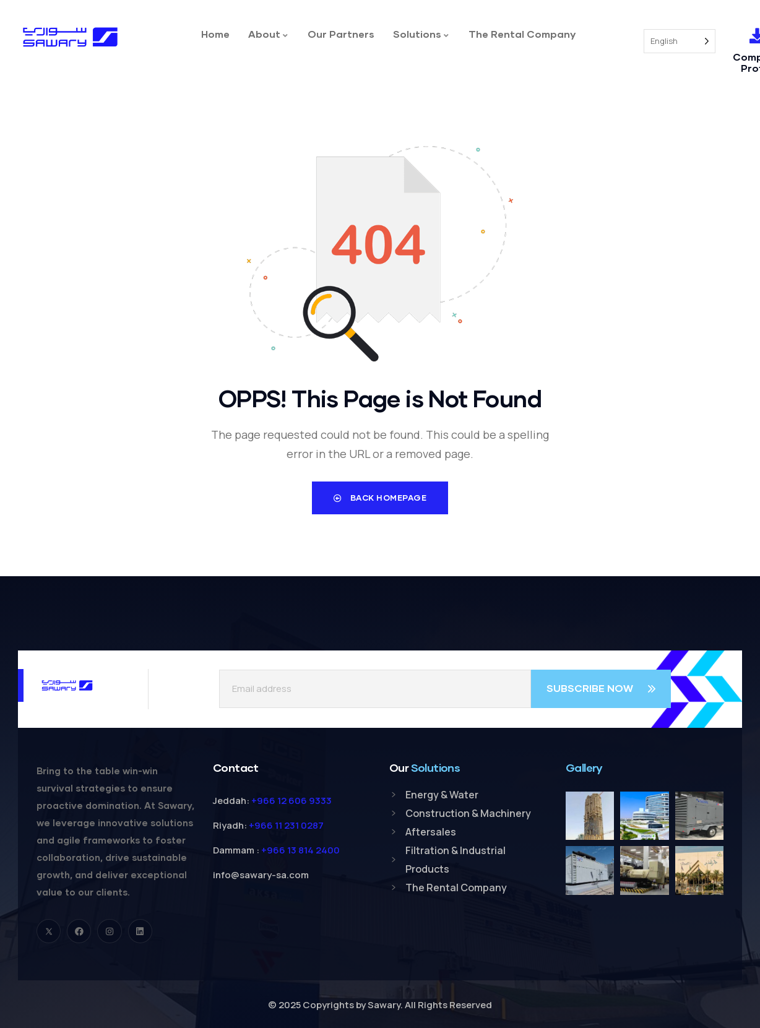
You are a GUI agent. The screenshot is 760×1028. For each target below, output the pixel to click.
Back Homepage (380, 498)
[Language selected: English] (679, 41)
